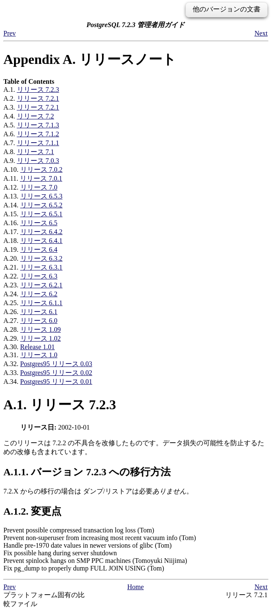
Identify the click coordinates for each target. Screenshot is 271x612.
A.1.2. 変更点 (32, 511)
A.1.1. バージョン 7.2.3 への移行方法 (87, 471)
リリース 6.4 (39, 249)
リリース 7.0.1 (41, 178)
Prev (9, 33)
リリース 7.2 (35, 116)
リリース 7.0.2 (41, 169)
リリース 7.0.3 (38, 160)
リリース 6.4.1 (41, 240)
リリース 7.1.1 (38, 142)
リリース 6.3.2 (41, 258)
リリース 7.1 (35, 151)
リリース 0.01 (56, 381)
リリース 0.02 (56, 372)
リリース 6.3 (39, 276)
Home (135, 586)
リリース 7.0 (39, 187)
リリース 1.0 (39, 354)
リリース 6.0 (39, 320)
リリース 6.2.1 (41, 285)
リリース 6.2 (39, 294)
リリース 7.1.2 (38, 134)
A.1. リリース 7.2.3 (59, 404)
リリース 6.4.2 (41, 231)
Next (261, 33)
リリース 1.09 (40, 329)
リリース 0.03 (56, 363)
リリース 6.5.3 (41, 196)
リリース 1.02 (40, 338)
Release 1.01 (37, 346)
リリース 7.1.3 (38, 125)
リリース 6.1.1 (41, 302)
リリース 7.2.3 (38, 89)
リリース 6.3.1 (41, 267)
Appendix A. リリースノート (89, 59)
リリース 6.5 (39, 222)
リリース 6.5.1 (41, 214)
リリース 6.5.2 (41, 205)
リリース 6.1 (39, 311)
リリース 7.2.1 (38, 98)
